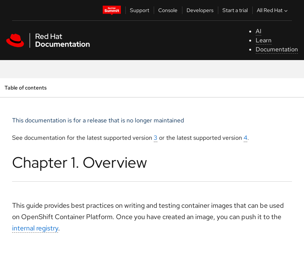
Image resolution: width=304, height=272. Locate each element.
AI (258, 31)
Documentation (277, 49)
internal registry (35, 228)
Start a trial (235, 10)
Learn (264, 40)
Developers (200, 10)
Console (167, 10)
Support (139, 10)
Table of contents (25, 87)
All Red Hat (273, 10)
